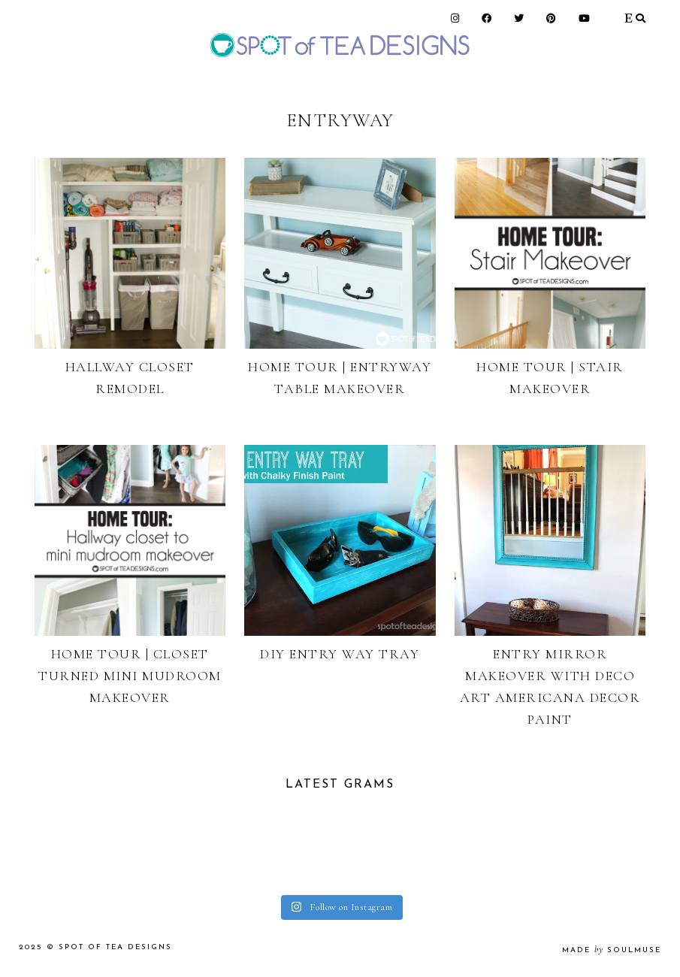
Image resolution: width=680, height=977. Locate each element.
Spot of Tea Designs (115, 947)
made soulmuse (611, 950)
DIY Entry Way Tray (339, 654)
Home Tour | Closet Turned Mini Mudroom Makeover (130, 676)
